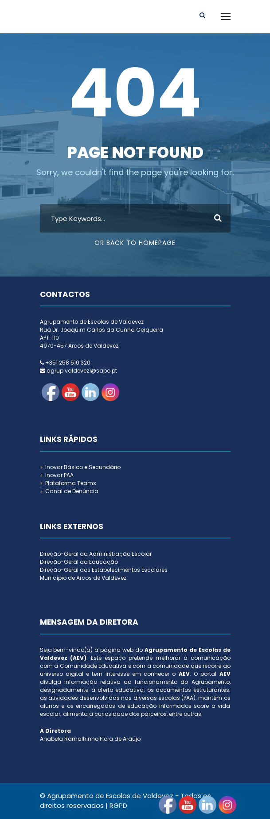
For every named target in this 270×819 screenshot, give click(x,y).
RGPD (118, 805)
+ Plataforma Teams (68, 483)
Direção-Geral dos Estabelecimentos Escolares (104, 570)
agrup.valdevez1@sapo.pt (82, 370)
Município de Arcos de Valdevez (83, 578)
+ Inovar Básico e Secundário (80, 467)
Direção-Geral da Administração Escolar (96, 554)
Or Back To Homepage (135, 242)
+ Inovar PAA (57, 475)
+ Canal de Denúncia (69, 491)
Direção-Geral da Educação (79, 562)
